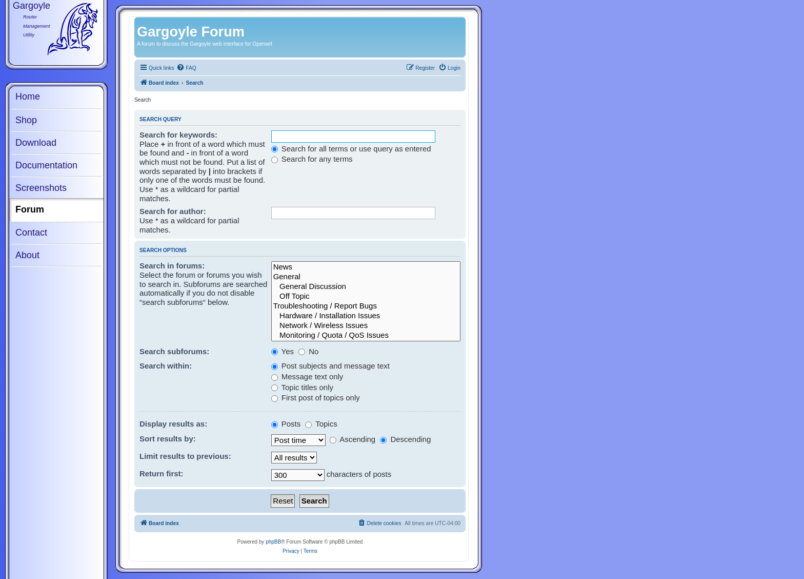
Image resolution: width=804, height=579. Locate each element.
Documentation (46, 165)
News (365, 267)
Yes (282, 351)
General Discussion (365, 287)
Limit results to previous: (185, 456)
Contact (31, 232)
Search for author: (172, 211)
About (27, 255)
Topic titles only (302, 387)
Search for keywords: (178, 134)
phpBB (273, 542)
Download (35, 143)
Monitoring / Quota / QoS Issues (365, 335)
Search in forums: (172, 265)
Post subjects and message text (330, 365)
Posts (286, 423)
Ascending (352, 439)
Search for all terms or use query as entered (351, 148)
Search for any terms (312, 159)
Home (27, 96)
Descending (405, 439)
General (365, 277)
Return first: (161, 473)
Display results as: (173, 423)
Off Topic (365, 296)
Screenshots (41, 188)
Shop (26, 120)
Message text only (307, 376)
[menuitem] (186, 68)
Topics (321, 423)
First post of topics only (315, 397)
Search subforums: (174, 351)
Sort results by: (167, 438)
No (308, 351)
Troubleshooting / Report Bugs (365, 306)
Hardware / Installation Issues (365, 316)
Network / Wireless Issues (365, 326)
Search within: (165, 365)
